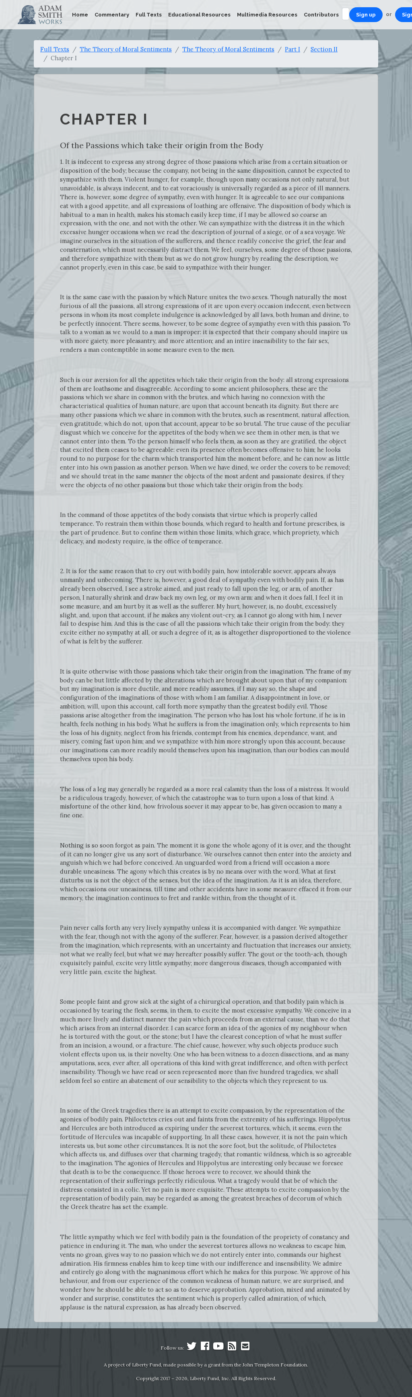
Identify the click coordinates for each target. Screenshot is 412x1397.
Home (80, 15)
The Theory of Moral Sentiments (126, 49)
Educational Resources (199, 15)
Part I (292, 49)
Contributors (321, 15)
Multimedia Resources (267, 15)
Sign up (366, 15)
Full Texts (149, 15)
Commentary (112, 15)
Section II (324, 49)
